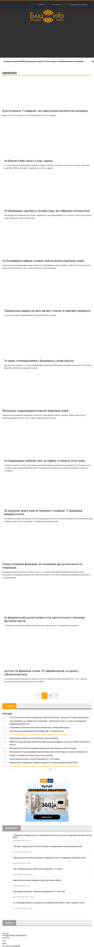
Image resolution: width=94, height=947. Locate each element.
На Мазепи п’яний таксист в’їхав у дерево (28, 161)
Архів (40, 4)
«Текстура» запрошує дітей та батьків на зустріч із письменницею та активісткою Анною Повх (47, 846)
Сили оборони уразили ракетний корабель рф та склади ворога (36, 731)
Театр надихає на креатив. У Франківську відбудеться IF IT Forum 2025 (39, 892)
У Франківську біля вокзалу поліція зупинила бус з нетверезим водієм (39, 727)
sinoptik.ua (15, 946)
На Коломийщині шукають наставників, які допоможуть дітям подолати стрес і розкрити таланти (49, 903)
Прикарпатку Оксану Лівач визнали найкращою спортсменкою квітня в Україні (42, 748)
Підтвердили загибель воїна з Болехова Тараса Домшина (33, 738)
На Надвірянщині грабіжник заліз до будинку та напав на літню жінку (44, 460)
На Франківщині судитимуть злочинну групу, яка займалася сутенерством (46, 211)
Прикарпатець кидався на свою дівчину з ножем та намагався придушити (47, 310)
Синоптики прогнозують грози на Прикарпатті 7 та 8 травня (34, 759)
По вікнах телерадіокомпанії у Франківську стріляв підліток (39, 360)
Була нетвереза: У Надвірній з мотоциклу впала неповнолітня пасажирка (45, 111)
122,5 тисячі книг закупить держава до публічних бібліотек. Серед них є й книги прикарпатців (49, 717)
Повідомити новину (78, 4)
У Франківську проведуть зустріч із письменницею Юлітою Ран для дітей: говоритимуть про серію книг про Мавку (52, 836)
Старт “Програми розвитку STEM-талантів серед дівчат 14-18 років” (38, 869)
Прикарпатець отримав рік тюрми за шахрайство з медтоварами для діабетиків (43, 762)
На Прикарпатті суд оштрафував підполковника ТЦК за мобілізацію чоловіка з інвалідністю (48, 752)
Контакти (56, 4)
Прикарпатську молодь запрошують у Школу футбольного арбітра (37, 880)
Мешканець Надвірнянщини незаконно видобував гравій (35, 410)
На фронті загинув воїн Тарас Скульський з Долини (31, 755)
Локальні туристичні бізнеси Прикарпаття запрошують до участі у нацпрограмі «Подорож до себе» (49, 858)
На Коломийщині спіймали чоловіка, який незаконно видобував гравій (43, 260)
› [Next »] (56, 695)
